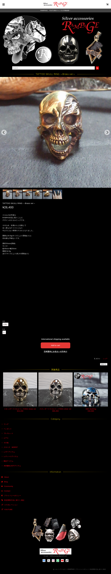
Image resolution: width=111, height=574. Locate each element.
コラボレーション (11, 505)
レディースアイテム (11, 456)
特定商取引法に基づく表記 (14, 500)
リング (6, 424)
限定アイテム (8, 461)
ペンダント (8, 429)
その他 (6, 443)
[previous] (4, 132)
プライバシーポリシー (12, 496)
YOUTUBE (8, 509)
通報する (103, 364)
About (6, 477)
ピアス (6, 438)
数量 (3, 329)
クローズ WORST (11, 447)
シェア (105, 359)
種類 (3, 321)
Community (8, 486)
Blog (6, 482)
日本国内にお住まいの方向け (55, 352)
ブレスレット (8, 433)
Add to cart (55, 345)
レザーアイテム (9, 452)
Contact (7, 491)
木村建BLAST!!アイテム (12, 466)
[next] (107, 132)
